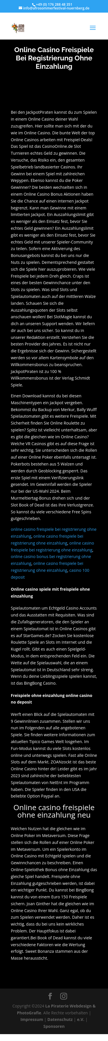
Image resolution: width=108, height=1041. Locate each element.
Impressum (31, 1019)
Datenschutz (60, 1019)
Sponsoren (54, 1026)
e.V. (80, 1019)
